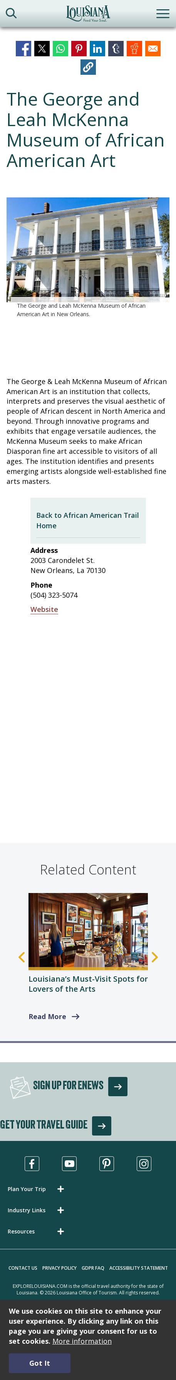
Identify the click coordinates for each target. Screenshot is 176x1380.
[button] (88, 67)
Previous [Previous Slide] (21, 957)
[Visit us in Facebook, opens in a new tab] (32, 1163)
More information (82, 1341)
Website (44, 609)
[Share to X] (42, 48)
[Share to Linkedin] (97, 48)
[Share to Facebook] (23, 48)
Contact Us (22, 1268)
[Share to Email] (153, 48)
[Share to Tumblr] (116, 48)
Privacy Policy (59, 1268)
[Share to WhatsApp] (60, 48)
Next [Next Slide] (154, 957)
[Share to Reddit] (134, 48)
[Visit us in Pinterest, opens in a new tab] (106, 1163)
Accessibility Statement (138, 1268)
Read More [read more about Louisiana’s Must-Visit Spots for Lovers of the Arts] (47, 1016)
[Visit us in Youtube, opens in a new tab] (69, 1163)
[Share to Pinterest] (79, 48)
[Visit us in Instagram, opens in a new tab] (144, 1163)
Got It (39, 1363)
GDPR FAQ (93, 1268)
